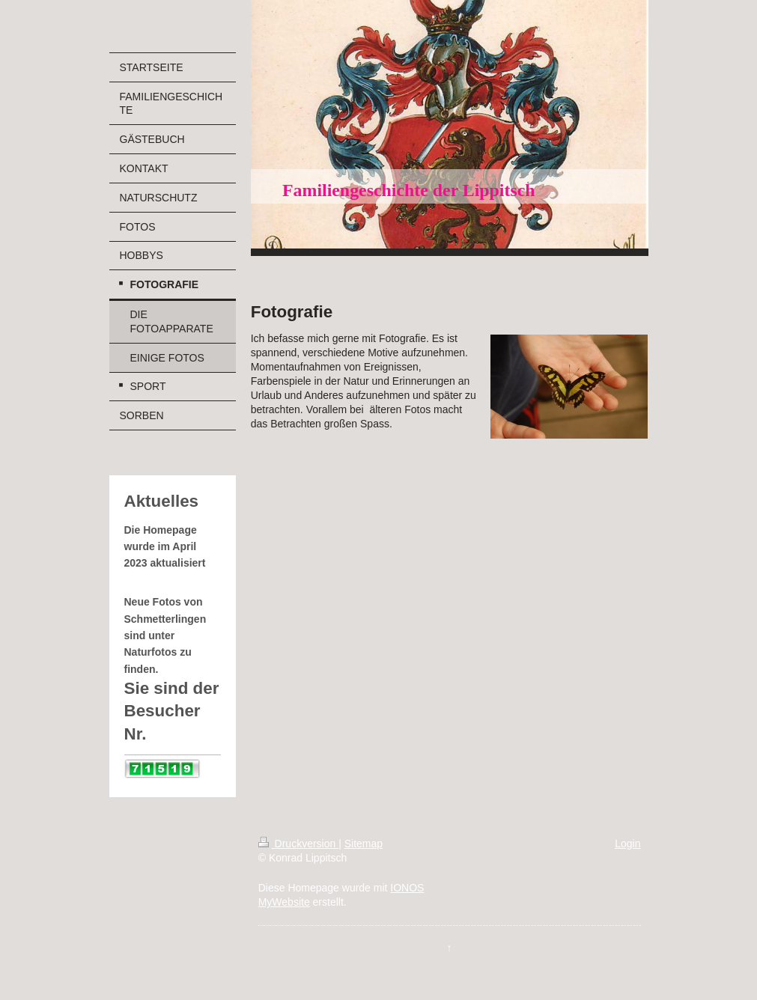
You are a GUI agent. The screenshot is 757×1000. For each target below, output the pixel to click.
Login (627, 844)
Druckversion (298, 844)
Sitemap (363, 844)
